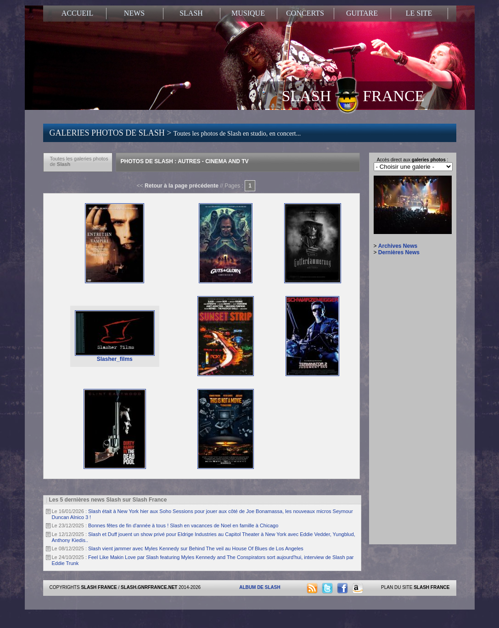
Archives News (397, 246)
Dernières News (399, 252)
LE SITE (419, 13)
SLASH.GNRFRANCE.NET (149, 587)
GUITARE (362, 13)
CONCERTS (305, 13)
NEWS (134, 13)
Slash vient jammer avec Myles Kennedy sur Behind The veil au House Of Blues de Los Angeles (195, 548)
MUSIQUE (248, 13)
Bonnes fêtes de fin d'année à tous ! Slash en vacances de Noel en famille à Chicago (183, 525)
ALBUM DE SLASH (259, 587)
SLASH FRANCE (353, 95)
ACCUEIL (77, 13)
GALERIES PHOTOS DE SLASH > (175, 132)
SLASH (191, 13)
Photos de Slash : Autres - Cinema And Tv (185, 161)
